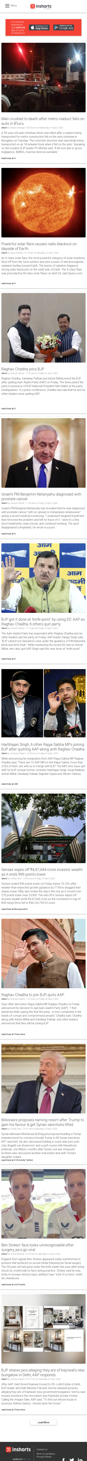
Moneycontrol (20, 909)
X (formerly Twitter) (23, 1160)
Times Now (19, 1034)
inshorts (20, 27)
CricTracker (19, 1284)
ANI (16, 784)
